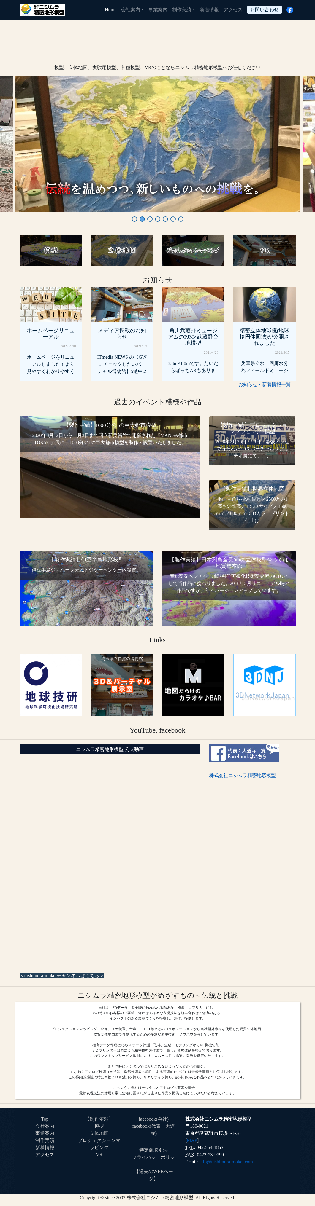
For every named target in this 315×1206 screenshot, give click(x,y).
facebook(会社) (154, 1119)
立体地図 (99, 1133)
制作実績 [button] (181, 9)
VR (99, 1154)
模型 (99, 1126)
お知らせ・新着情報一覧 (264, 384)
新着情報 (209, 9)
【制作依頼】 (99, 1119)
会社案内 (44, 1126)
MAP (192, 1140)
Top (45, 1119)
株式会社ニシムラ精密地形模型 (242, 775)
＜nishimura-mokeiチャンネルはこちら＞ (62, 975)
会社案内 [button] (130, 9)
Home (112, 9)
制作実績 (44, 1140)
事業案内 (157, 9)
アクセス (233, 9)
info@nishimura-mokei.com (226, 1161)
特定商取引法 (153, 1150)
